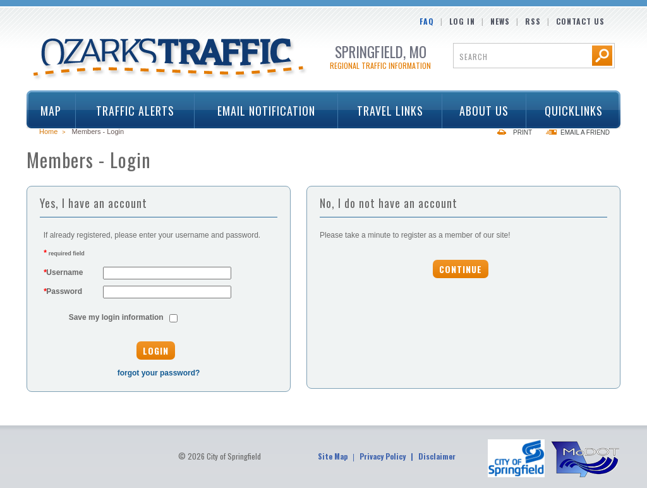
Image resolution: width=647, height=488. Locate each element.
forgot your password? (159, 373)
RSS (533, 21)
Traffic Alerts (131, 110)
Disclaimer (437, 456)
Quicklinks (569, 110)
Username (63, 272)
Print (522, 132)
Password (63, 291)
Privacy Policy (383, 456)
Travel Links (385, 110)
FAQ (427, 21)
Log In (462, 21)
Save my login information (116, 317)
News (500, 21)
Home (48, 131)
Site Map (333, 456)
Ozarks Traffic (170, 59)
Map (50, 110)
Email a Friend (585, 132)
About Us (480, 110)
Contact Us (580, 21)
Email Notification (266, 110)
